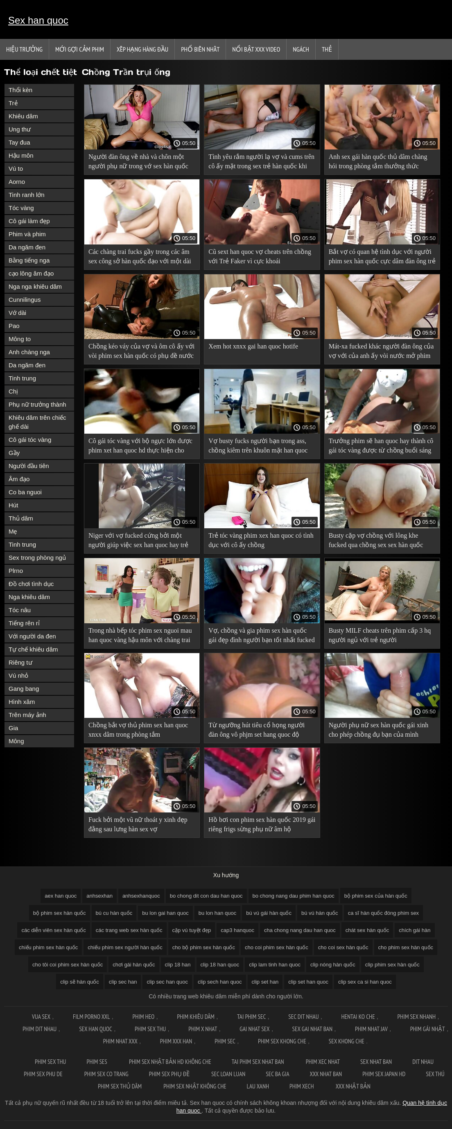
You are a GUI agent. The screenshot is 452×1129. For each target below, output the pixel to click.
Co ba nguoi (25, 492)
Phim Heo (144, 1016)
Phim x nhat (202, 1029)
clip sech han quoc (220, 982)
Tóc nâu (20, 609)
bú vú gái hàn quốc (269, 913)
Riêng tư (20, 662)
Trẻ (13, 103)
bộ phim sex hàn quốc (59, 913)
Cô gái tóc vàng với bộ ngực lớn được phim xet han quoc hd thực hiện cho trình (140, 447)
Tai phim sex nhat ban (258, 1062)
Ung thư (20, 129)
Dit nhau (423, 1062)
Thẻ (327, 49)
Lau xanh (258, 1086)
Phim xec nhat (323, 1062)
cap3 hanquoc (237, 930)
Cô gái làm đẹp (29, 220)
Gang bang (24, 688)
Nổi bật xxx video (256, 49)
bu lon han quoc (218, 913)
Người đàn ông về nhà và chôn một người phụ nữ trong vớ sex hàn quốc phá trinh (138, 162)
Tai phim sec (251, 1016)
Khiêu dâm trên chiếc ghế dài (37, 422)
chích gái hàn (414, 930)
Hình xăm (22, 701)
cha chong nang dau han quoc (300, 930)
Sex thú (435, 1074)
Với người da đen (32, 636)
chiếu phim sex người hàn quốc (125, 947)
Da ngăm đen (27, 247)
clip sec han (123, 982)
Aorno (17, 181)
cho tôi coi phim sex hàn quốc (67, 965)
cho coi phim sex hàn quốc (276, 947)
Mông (16, 741)
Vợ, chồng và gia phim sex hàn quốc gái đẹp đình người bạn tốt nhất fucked (261, 635)
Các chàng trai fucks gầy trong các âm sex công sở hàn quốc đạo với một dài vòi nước (139, 257)
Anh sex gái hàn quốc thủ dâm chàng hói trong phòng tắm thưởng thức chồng (378, 162)
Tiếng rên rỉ (24, 623)
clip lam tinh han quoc (275, 965)
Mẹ (13, 531)
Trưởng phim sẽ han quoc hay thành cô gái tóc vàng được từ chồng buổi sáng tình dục (381, 447)
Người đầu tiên (29, 465)
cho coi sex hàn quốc (343, 947)
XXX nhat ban (326, 1074)
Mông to (20, 338)
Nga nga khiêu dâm (35, 286)
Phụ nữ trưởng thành (37, 404)
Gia (13, 727)
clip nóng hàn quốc (332, 965)
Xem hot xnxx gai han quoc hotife (253, 346)
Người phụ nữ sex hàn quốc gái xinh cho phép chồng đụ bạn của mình (379, 730)
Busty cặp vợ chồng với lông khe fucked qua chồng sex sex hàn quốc (376, 540)
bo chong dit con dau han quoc (206, 896)
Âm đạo (19, 478)
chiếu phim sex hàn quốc (48, 947)
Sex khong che (346, 1041)
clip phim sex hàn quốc (392, 965)
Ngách (301, 49)
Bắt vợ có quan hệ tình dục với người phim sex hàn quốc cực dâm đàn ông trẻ (382, 256)
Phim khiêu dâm (196, 1016)
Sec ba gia (277, 1074)
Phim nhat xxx (120, 1041)
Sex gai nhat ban (312, 1029)
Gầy (14, 452)
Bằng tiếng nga (29, 260)
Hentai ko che (358, 1016)
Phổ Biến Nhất (200, 49)
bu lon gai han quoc (165, 913)
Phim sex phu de (44, 1074)
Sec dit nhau (303, 1016)
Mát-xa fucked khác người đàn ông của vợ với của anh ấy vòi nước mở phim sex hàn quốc (381, 352)
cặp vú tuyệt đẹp (191, 930)
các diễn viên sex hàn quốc (53, 930)
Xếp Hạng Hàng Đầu (142, 49)
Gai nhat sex (254, 1029)
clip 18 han (178, 965)
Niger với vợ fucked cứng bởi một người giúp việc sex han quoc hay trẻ (138, 540)
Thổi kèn (20, 89)
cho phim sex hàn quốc (405, 947)
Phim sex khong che (282, 1041)
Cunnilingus (25, 299)
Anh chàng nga (29, 351)
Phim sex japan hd (383, 1074)
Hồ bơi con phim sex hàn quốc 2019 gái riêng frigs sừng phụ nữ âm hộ (261, 824)
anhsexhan (99, 896)
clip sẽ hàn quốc (79, 982)
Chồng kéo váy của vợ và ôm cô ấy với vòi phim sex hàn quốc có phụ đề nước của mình (141, 352)
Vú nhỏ (18, 675)
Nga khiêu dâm (29, 596)
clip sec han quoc (167, 982)
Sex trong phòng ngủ (37, 557)
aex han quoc (61, 896)
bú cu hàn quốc (114, 913)
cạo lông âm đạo (31, 273)
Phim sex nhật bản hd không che (170, 1062)
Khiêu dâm (23, 116)
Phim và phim (27, 234)
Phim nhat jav (371, 1029)
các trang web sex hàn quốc (129, 930)
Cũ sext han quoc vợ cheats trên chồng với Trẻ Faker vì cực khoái (259, 256)
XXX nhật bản (353, 1086)
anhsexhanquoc (141, 896)
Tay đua (19, 142)
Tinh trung (22, 378)
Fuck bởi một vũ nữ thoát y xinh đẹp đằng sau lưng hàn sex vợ (138, 824)
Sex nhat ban (376, 1062)
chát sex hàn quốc (367, 930)
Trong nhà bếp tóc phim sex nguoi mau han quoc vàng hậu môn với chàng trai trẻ (140, 636)
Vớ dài (17, 312)
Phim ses (97, 1062)
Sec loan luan (228, 1074)
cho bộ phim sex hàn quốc (203, 947)
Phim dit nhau (39, 1029)
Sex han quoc (38, 20)
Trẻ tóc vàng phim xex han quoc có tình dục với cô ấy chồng (260, 540)
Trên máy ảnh (27, 714)
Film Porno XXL (91, 1016)
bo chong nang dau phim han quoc (293, 896)
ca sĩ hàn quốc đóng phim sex (383, 913)
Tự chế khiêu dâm (33, 649)
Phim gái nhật (427, 1029)
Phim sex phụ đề (170, 1074)
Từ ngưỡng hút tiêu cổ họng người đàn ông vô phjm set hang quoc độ (256, 730)
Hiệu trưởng (24, 49)
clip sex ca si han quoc (365, 982)
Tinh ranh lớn (27, 194)
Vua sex (41, 1016)
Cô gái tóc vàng (30, 439)
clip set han (265, 982)
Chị (13, 391)
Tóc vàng (21, 207)
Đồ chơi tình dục (31, 583)
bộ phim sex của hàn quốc (375, 896)
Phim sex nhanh (417, 1016)
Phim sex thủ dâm (120, 1086)
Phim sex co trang (106, 1074)
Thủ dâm (21, 518)
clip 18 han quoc (220, 965)
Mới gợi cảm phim (79, 49)
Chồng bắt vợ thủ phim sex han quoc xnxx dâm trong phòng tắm (138, 730)
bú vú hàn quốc (319, 913)
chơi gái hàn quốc (134, 965)
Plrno (16, 570)
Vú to (16, 168)
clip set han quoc (308, 982)
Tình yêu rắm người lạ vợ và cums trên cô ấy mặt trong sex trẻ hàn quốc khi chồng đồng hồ (261, 162)
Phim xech (302, 1086)
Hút (13, 505)
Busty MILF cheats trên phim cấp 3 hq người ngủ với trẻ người (380, 635)
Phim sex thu (150, 1029)
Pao (14, 325)
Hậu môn (21, 155)
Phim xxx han (176, 1041)
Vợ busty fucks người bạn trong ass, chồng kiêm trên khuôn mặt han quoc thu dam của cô (257, 447)
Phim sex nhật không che (194, 1086)
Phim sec (225, 1041)
